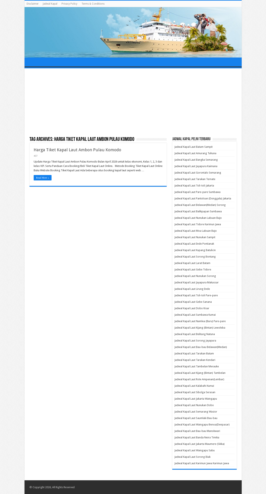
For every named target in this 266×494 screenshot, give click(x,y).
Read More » (42, 177)
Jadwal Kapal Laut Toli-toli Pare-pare (196, 295)
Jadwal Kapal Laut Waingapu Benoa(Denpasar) (202, 424)
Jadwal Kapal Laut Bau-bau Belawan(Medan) (200, 347)
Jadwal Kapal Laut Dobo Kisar (191, 308)
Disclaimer (33, 3)
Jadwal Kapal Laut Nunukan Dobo (194, 405)
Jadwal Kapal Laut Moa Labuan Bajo (195, 230)
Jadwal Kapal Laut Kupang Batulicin (195, 250)
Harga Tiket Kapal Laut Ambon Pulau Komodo (77, 149)
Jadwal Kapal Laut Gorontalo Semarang (197, 172)
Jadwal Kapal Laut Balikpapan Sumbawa (198, 211)
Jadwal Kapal (50, 3)
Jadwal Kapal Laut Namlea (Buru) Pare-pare (200, 321)
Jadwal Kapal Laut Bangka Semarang (196, 159)
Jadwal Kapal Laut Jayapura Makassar (196, 282)
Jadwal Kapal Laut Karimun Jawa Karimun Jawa (201, 463)
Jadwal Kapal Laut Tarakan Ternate (194, 179)
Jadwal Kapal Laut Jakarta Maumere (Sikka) (199, 443)
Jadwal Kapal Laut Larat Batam (192, 263)
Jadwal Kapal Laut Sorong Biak (192, 456)
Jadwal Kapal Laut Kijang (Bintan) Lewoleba (199, 327)
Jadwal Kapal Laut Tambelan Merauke (196, 366)
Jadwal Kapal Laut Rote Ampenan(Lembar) (199, 379)
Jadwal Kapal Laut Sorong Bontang (195, 256)
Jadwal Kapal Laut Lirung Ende (192, 288)
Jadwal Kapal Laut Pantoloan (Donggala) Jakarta (202, 198)
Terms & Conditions (93, 3)
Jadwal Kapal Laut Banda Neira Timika (196, 437)
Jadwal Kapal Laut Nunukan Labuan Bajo (198, 217)
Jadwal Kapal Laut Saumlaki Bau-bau (195, 418)
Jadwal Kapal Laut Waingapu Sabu (194, 450)
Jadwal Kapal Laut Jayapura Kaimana (195, 166)
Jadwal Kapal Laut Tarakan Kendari (194, 359)
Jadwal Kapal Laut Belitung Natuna (194, 334)
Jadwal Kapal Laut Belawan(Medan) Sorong (200, 204)
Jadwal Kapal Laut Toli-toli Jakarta (194, 185)
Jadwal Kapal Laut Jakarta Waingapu (195, 398)
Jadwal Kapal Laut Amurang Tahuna (195, 153)
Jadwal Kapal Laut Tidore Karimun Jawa (197, 224)
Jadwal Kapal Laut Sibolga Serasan (194, 392)
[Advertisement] (133, 103)
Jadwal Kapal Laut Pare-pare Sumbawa (197, 192)
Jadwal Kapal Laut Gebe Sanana (193, 301)
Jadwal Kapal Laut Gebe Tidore (192, 269)
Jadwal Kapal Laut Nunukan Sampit (194, 237)
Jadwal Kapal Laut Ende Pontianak (194, 243)
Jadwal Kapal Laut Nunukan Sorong (195, 276)
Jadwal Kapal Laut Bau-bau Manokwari (197, 431)
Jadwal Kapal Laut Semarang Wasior (195, 411)
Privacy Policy (69, 3)
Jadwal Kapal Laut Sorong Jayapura (195, 340)
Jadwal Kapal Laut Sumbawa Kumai (195, 314)
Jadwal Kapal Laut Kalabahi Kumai (194, 385)
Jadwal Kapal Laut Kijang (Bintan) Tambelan (199, 372)
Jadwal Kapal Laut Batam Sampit (193, 146)
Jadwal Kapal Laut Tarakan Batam (194, 353)
